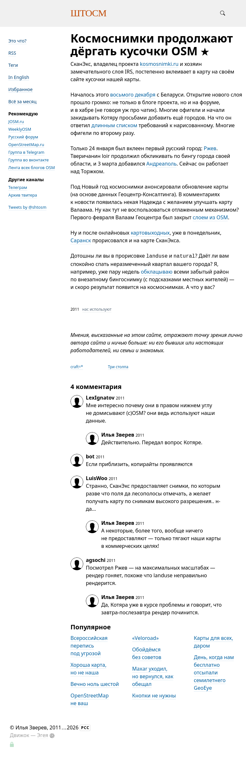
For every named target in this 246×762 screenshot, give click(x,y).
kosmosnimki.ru (159, 63)
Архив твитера (22, 195)
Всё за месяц (22, 101)
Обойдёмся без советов (146, 653)
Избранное (20, 89)
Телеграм (17, 187)
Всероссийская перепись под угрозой (89, 645)
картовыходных (150, 232)
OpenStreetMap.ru (26, 144)
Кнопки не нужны (154, 695)
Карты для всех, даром (213, 641)
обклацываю (156, 271)
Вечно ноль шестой (94, 684)
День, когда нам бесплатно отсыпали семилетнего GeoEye (214, 672)
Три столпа (118, 366)
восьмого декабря (132, 94)
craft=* (76, 366)
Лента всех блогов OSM (31, 167)
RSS (12, 53)
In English (18, 77)
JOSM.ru (16, 121)
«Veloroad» (145, 637)
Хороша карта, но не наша (88, 668)
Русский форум (23, 137)
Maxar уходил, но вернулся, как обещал (153, 676)
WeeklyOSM (19, 129)
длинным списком (114, 125)
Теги (13, 65)
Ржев (210, 148)
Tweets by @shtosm (27, 207)
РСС (85, 727)
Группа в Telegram (26, 152)
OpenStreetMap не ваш (89, 699)
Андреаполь (161, 163)
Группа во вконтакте (28, 160)
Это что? (17, 41)
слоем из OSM (210, 217)
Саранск (80, 240)
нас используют (96, 309)
